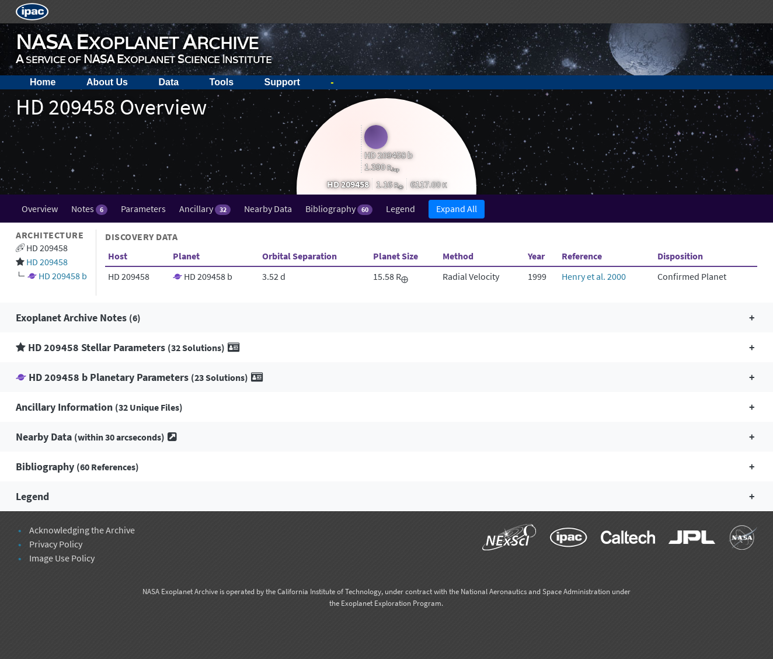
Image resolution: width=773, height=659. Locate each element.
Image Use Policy (62, 558)
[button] (386, 317)
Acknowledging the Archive (82, 530)
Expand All (456, 208)
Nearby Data (268, 208)
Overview (40, 208)
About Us (107, 82)
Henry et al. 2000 (594, 276)
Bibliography (338, 209)
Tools (222, 82)
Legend (400, 208)
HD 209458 (47, 262)
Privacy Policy (55, 544)
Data (168, 82)
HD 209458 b (63, 276)
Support (282, 82)
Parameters (143, 208)
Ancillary (204, 209)
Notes (89, 209)
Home (42, 82)
